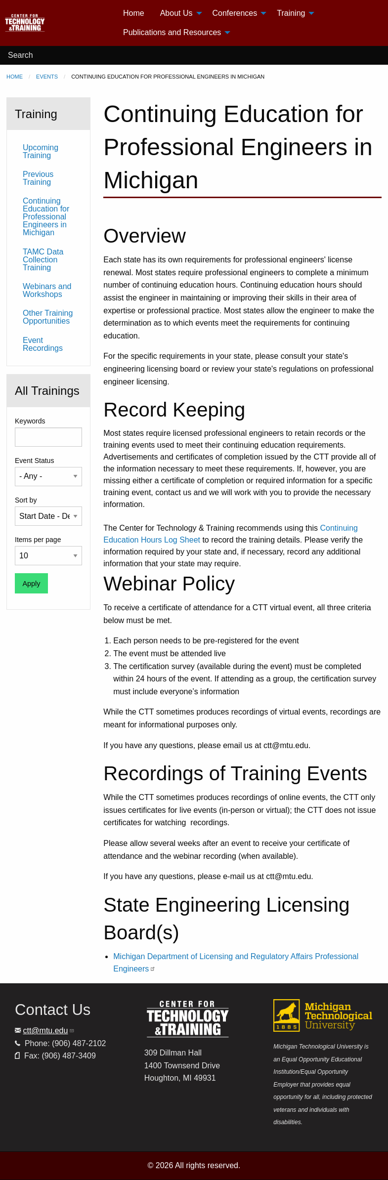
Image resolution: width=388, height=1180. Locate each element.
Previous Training (38, 178)
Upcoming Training (40, 151)
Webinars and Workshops (47, 290)
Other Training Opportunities (48, 317)
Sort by (26, 500)
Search (20, 55)
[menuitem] (59, 23)
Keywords (30, 421)
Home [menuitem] (133, 13)
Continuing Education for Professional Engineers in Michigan (46, 217)
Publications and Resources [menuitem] (172, 32)
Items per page (38, 540)
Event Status (34, 460)
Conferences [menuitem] (235, 13)
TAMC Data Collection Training (43, 260)
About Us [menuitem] (176, 13)
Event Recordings (43, 344)
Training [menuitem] (291, 13)
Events (47, 77)
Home (14, 77)
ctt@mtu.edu (49, 1030)
